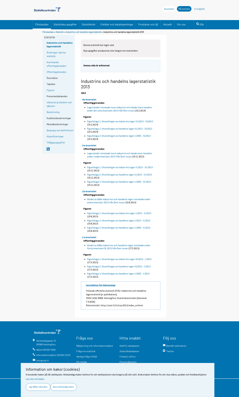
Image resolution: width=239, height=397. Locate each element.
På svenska (184, 8)
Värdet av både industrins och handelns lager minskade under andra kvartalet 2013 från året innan (118, 201)
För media (81, 361)
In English (199, 8)
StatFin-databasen (129, 345)
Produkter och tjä (148, 24)
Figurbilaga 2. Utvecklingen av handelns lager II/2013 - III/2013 (119, 174)
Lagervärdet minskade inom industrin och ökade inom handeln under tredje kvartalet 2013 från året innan (119, 155)
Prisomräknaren (128, 361)
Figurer (51, 90)
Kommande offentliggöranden (56, 64)
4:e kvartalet (89, 99)
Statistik (60, 32)
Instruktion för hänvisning (100, 285)
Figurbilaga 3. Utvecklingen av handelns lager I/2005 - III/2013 (119, 181)
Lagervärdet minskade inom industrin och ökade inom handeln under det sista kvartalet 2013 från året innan (119, 109)
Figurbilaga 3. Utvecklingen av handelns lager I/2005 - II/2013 (118, 227)
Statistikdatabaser (129, 351)
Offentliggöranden (56, 71)
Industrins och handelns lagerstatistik (83, 32)
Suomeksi (169, 8)
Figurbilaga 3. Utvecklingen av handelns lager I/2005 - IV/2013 (119, 135)
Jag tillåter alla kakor (38, 386)
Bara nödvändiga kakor (63, 386)
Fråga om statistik (85, 351)
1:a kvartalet (89, 237)
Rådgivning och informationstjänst (94, 345)
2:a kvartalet (89, 191)
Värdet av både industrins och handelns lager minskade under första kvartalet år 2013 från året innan (118, 247)
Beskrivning (53, 112)
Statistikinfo (88, 24)
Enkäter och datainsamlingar (116, 24)
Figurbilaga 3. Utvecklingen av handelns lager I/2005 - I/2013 (118, 273)
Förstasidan (41, 24)
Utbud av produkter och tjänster (59, 104)
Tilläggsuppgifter (56, 142)
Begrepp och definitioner (60, 130)
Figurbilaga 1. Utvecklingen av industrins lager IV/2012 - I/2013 (119, 259)
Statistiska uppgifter (65, 24)
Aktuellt (167, 24)
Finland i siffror (128, 356)
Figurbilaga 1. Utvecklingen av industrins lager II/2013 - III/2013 (120, 167)
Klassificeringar (55, 136)
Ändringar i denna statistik (56, 54)
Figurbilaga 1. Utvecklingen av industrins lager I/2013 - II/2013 (119, 213)
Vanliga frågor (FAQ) (86, 356)
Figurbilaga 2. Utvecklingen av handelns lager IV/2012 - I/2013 (119, 266)
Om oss (181, 24)
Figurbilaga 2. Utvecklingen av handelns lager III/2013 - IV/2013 (119, 128)
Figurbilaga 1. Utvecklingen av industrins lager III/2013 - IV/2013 (120, 121)
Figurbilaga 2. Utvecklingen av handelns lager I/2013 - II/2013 (118, 220)
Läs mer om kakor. (35, 378)
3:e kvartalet (89, 145)
